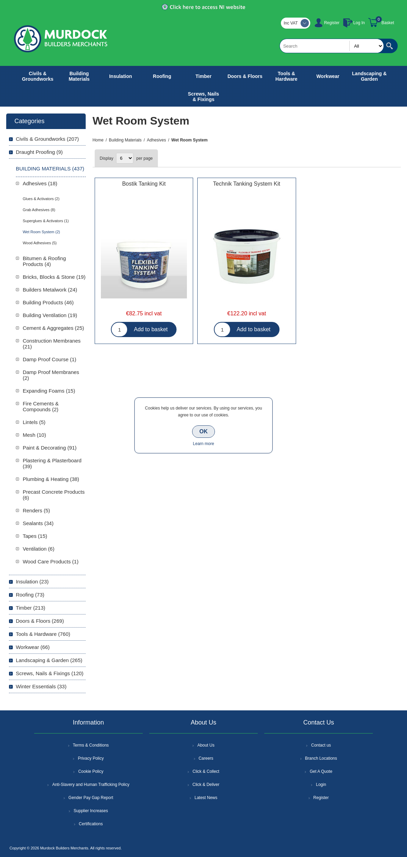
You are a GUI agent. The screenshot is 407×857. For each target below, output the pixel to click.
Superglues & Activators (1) (46, 221)
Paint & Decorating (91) (50, 448)
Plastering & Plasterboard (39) (52, 463)
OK (203, 431)
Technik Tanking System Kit (246, 184)
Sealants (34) (38, 523)
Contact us (321, 745)
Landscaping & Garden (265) (49, 660)
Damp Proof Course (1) (49, 359)
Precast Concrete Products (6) (54, 495)
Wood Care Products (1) (50, 561)
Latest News (206, 797)
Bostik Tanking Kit (143, 184)
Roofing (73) (30, 595)
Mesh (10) (34, 435)
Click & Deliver (205, 784)
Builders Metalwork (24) (50, 290)
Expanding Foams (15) (49, 391)
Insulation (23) (32, 581)
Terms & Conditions (91, 745)
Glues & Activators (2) (41, 199)
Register (332, 22)
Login (321, 784)
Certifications (91, 823)
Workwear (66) (33, 647)
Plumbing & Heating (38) (51, 479)
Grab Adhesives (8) (39, 210)
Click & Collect (205, 771)
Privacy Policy (91, 758)
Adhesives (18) (40, 183)
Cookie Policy (90, 771)
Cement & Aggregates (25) (53, 328)
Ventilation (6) (39, 549)
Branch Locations (321, 758)
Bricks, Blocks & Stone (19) (54, 277)
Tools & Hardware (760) (43, 634)
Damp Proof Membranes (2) (51, 375)
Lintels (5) (34, 422)
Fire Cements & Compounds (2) (41, 406)
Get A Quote (321, 771)
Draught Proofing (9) (39, 152)
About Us (205, 745)
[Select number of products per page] (124, 158)
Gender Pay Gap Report (90, 797)
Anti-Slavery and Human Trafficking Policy (90, 784)
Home (98, 140)
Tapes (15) (35, 536)
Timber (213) (30, 608)
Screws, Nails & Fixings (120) (50, 673)
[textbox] (332, 46)
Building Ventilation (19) (50, 315)
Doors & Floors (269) (40, 621)
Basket (387, 22)
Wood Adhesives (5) (40, 243)
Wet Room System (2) (41, 232)
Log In (359, 22)
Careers (206, 758)
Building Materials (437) (50, 168)
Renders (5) (36, 510)
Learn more (203, 443)
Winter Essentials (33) (41, 686)
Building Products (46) (48, 302)
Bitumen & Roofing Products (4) (44, 261)
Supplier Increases (91, 810)
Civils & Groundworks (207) (47, 139)
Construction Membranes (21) (52, 343)
